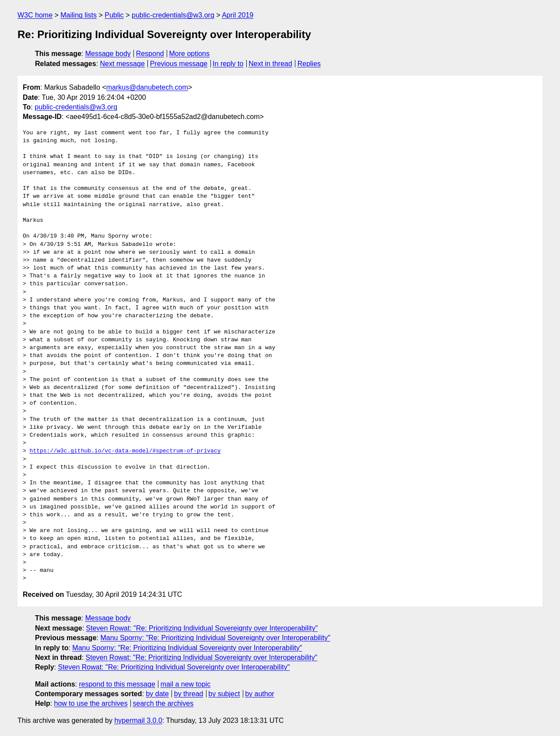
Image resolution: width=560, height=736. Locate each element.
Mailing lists (78, 15)
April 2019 (237, 15)
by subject (224, 693)
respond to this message (117, 684)
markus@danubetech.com (147, 87)
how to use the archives (91, 703)
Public (114, 15)
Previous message (179, 63)
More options (189, 53)
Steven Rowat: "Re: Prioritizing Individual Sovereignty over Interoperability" (202, 628)
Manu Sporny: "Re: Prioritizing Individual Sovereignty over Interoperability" (215, 637)
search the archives (163, 703)
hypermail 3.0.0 (138, 720)
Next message (122, 63)
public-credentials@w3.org (173, 15)
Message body (108, 53)
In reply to (228, 63)
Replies (309, 63)
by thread (188, 693)
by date (157, 693)
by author (259, 693)
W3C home (35, 15)
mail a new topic (186, 684)
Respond (150, 53)
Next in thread (270, 63)
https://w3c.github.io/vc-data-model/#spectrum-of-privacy (125, 451)
